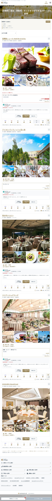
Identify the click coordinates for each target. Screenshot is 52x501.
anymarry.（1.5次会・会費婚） (32, 477)
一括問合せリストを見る (17, 498)
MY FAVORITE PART (14, 480)
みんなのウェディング (19, 477)
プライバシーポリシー (6, 485)
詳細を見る (47, 101)
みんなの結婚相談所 (25, 480)
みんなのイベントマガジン (6, 477)
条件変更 (48, 21)
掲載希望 (20, 485)
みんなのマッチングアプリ (37, 480)
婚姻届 (43, 477)
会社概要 (15, 485)
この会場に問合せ (26, 116)
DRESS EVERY (4, 480)
